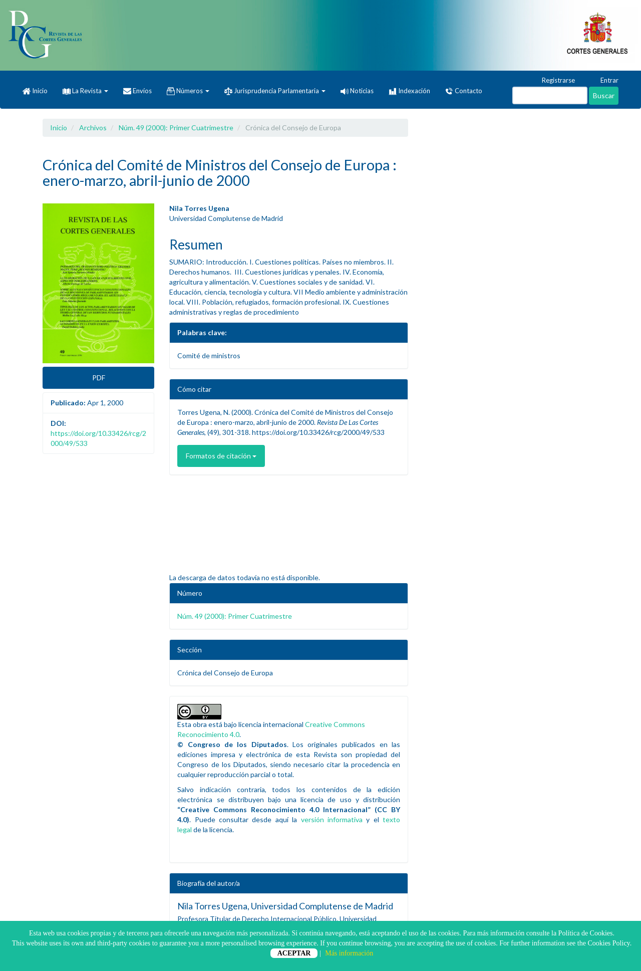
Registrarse (553, 80)
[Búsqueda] (549, 95)
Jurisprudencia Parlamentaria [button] (275, 91)
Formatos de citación (221, 455)
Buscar (603, 95)
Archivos (93, 127)
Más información (349, 953)
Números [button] (188, 91)
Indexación (409, 91)
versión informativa (332, 819)
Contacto (463, 91)
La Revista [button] (85, 91)
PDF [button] (98, 377)
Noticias (357, 91)
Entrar (604, 80)
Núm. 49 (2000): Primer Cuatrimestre (176, 127)
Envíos (137, 91)
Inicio (35, 91)
